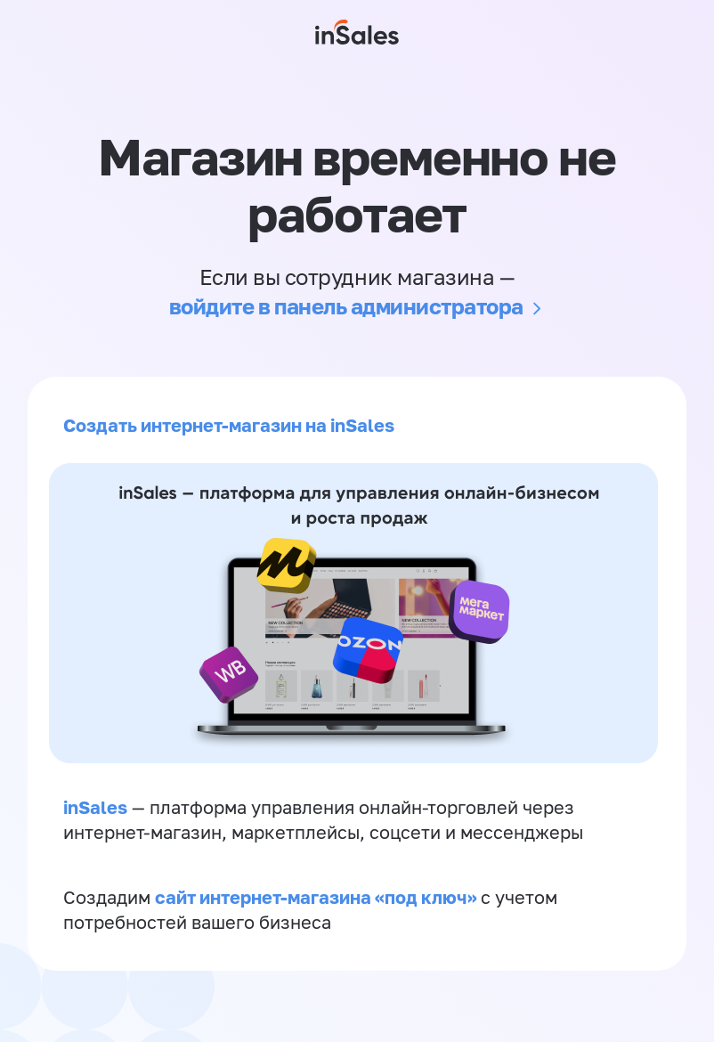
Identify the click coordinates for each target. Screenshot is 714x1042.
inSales (95, 807)
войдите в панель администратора (346, 306)
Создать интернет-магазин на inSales (228, 425)
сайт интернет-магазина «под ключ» (318, 897)
